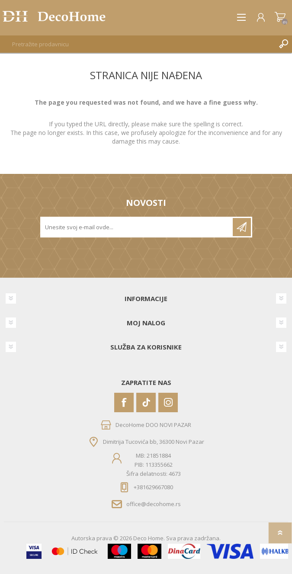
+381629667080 (153, 487)
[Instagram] (168, 402)
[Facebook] (124, 402)
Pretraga (283, 44)
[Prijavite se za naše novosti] (137, 227)
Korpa (280, 17)
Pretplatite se (242, 227)
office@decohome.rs (153, 504)
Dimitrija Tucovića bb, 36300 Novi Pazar (153, 442)
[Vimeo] (146, 402)
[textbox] (137, 44)
